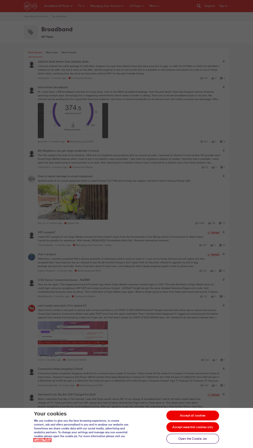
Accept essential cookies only (192, 427)
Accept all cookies (192, 415)
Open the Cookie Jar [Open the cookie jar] (192, 438)
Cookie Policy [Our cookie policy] (42, 440)
